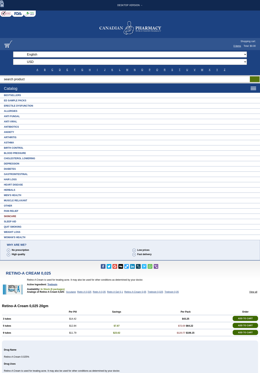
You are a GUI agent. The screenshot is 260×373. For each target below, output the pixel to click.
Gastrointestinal (16, 174)
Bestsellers (12, 95)
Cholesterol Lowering (19, 158)
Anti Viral (10, 121)
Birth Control (13, 148)
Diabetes (10, 169)
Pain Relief (11, 211)
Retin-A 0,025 (84, 292)
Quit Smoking (12, 226)
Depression (11, 163)
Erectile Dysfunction (18, 105)
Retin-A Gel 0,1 (115, 292)
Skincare (10, 216)
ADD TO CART (245, 318)
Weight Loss (12, 232)
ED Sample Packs (15, 100)
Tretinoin (52, 284)
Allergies (10, 111)
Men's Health (12, 195)
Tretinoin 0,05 (171, 292)
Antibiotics (11, 127)
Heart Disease (13, 184)
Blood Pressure (15, 153)
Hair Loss (10, 179)
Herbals (9, 190)
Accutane (71, 292)
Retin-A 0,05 (99, 292)
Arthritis (10, 137)
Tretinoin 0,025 (155, 292)
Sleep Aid (10, 221)
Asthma (9, 142)
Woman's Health (14, 237)
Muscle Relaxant (15, 200)
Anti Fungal (12, 116)
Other (8, 205)
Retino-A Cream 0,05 (135, 292)
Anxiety (9, 132)
